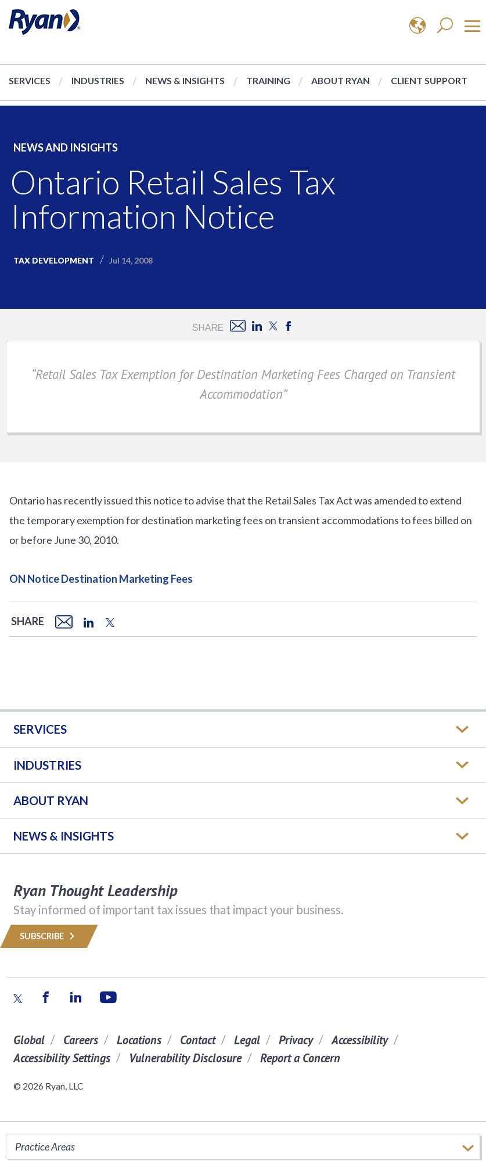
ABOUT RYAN (50, 800)
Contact (197, 1040)
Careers (80, 1040)
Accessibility (360, 1040)
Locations (139, 1040)
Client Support (429, 80)
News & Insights (185, 80)
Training (268, 80)
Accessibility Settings (61, 1058)
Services (30, 80)
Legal (247, 1040)
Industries (97, 80)
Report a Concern (300, 1058)
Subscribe (49, 936)
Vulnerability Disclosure (185, 1058)
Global (29, 1040)
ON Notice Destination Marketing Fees (101, 578)
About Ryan (340, 80)
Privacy (296, 1040)
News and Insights (65, 147)
